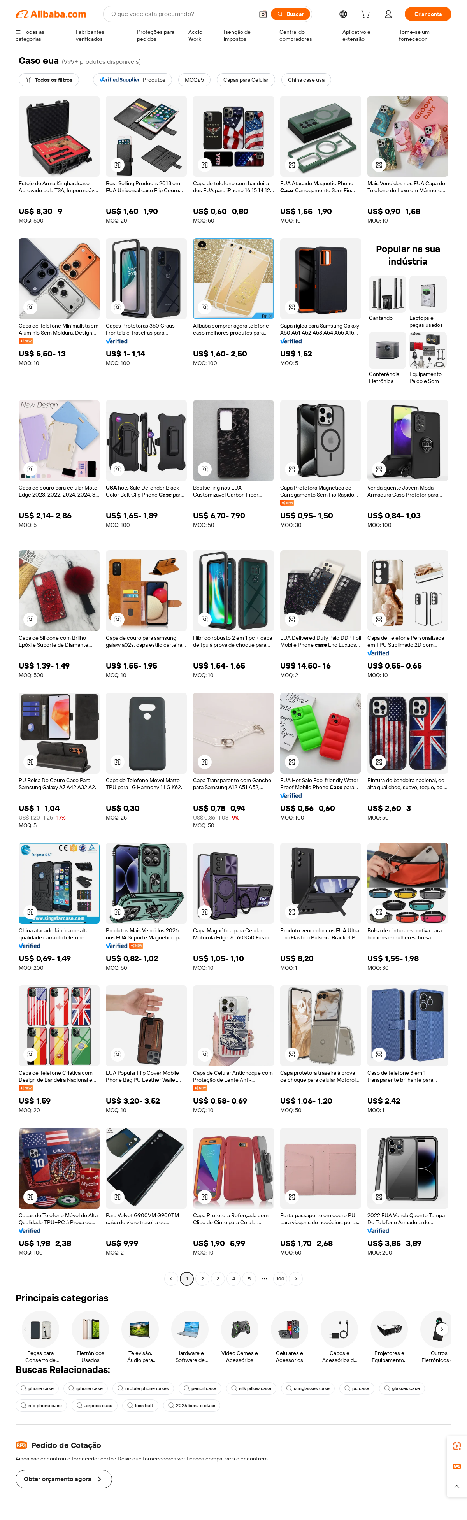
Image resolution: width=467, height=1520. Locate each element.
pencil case (200, 1388)
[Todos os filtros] (49, 79)
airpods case (94, 1405)
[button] (263, 14)
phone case (37, 1388)
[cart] (367, 15)
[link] (457, 1446)
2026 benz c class (191, 1405)
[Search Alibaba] (181, 14)
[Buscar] (290, 14)
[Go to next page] (296, 1279)
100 (280, 1278)
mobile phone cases (143, 1388)
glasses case (402, 1388)
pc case (356, 1388)
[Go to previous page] (171, 1279)
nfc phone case (41, 1405)
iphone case (85, 1388)
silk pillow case (251, 1388)
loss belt (140, 1405)
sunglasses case (308, 1388)
